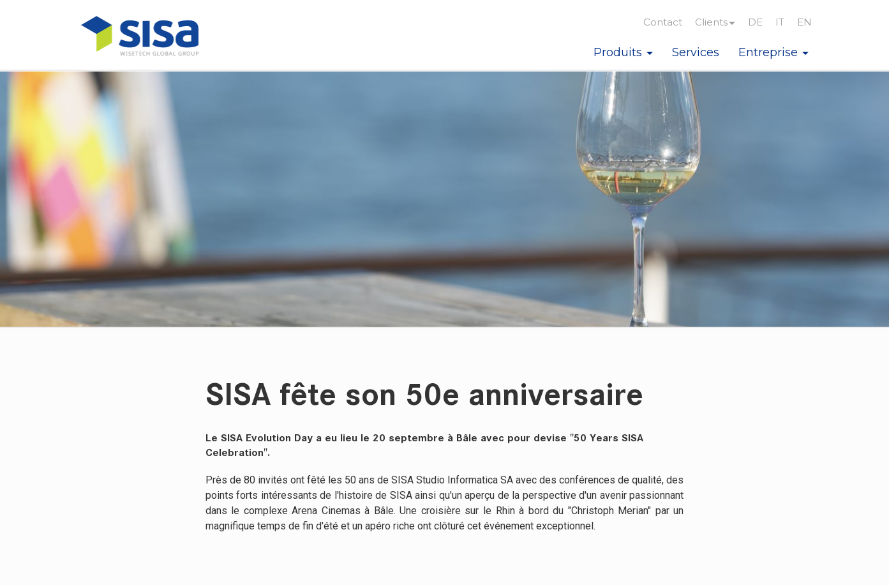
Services (695, 52)
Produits (623, 52)
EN (804, 22)
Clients (715, 22)
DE (755, 22)
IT (779, 22)
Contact (662, 22)
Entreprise (773, 52)
